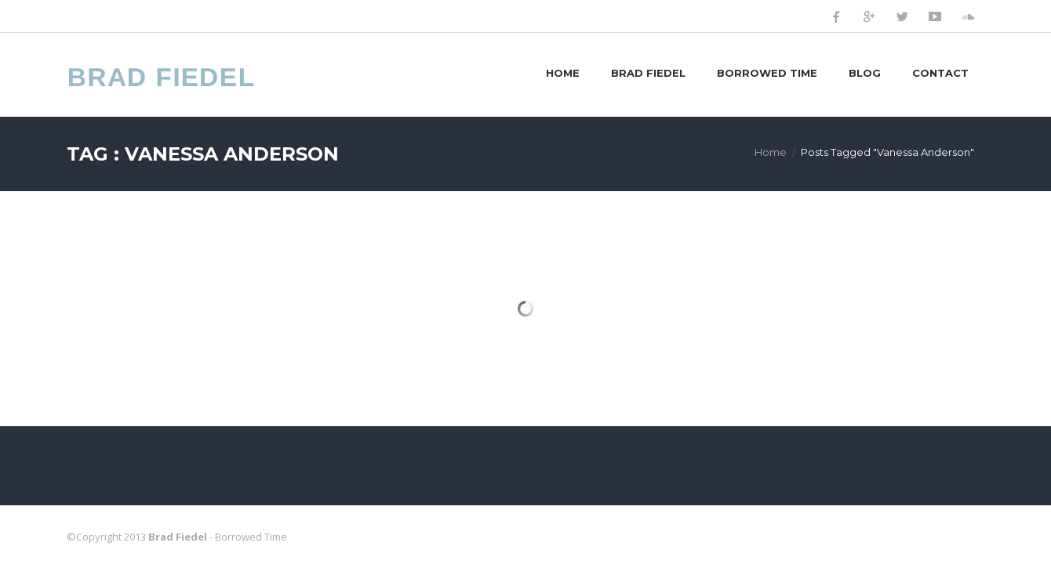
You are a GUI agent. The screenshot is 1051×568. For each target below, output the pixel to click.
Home (563, 73)
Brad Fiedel (648, 73)
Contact (940, 73)
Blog (865, 73)
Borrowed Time (767, 73)
